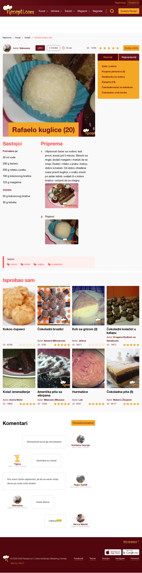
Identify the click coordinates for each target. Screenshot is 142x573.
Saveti (68, 11)
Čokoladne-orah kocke (114, 92)
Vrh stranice (130, 541)
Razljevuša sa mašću (113, 76)
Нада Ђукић (80, 484)
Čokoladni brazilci (53, 316)
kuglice (41, 264)
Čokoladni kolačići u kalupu (123, 316)
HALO (21, 563)
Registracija (120, 3)
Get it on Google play (131, 552)
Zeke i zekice (109, 66)
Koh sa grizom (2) (88, 316)
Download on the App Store (113, 552)
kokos (14, 264)
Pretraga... (112, 11)
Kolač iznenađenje (19, 377)
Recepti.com (19, 10)
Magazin (82, 11)
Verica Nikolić (80, 524)
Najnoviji (107, 57)
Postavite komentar (83, 423)
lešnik (27, 264)
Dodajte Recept (129, 11)
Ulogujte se (134, 3)
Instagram (120, 559)
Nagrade (97, 11)
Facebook (78, 559)
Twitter (92, 559)
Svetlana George (80, 445)
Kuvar (42, 11)
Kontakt (63, 559)
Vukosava (25, 48)
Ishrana (55, 11)
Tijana (17, 464)
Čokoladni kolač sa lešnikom (117, 87)
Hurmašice (88, 377)
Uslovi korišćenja (42, 559)
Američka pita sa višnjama (53, 377)
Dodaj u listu (131, 48)
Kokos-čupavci (19, 316)
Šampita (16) (108, 82)
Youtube (106, 559)
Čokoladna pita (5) (123, 377)
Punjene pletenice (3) (113, 71)
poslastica (57, 264)
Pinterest (135, 559)
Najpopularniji (129, 57)
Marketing (54, 559)
